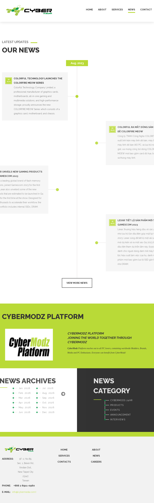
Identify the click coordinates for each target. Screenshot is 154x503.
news (131, 10)
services (117, 10)
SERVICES (64, 455)
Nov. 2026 (16, 407)
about (102, 10)
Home (64, 449)
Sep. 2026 (16, 398)
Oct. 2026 (16, 402)
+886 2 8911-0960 (24, 485)
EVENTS (147, 410)
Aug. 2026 (16, 393)
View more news (77, 283)
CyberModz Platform (85, 333)
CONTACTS (64, 461)
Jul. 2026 (15, 388)
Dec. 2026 (16, 412)
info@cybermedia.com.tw (25, 492)
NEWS (96, 455)
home (89, 10)
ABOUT (96, 449)
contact (146, 10)
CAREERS (96, 461)
